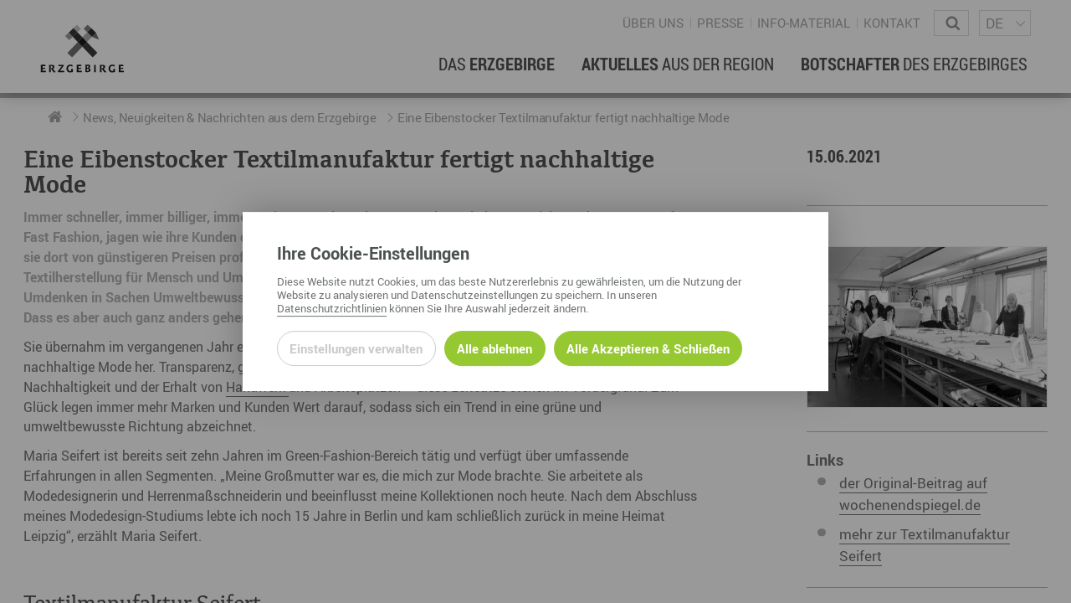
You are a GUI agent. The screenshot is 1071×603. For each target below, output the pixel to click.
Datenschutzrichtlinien (332, 308)
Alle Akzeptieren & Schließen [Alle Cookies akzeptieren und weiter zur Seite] (648, 348)
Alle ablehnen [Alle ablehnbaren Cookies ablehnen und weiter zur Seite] (494, 348)
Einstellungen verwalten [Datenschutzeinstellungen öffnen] (356, 348)
